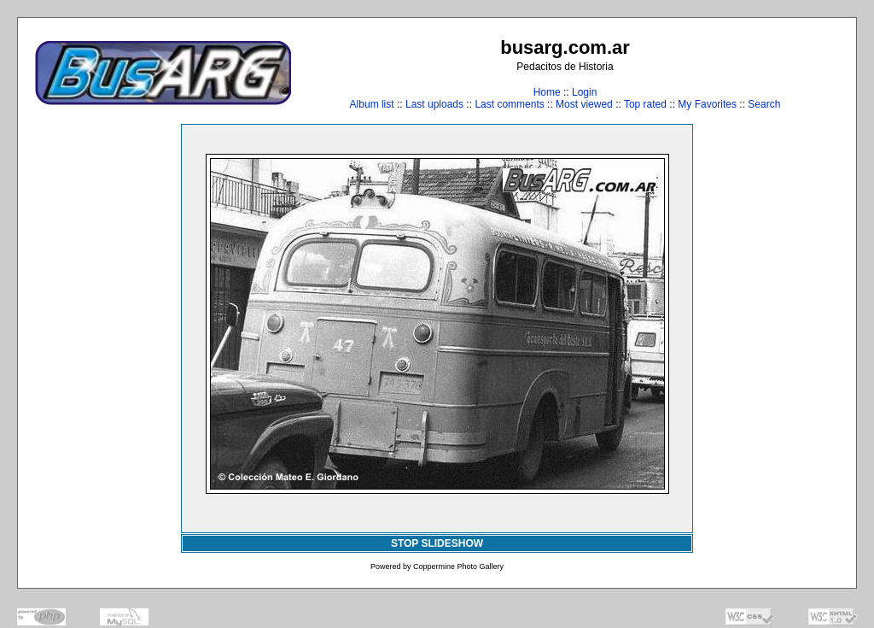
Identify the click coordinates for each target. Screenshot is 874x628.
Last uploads (434, 104)
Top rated (645, 104)
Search (764, 104)
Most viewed (584, 104)
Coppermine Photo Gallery (458, 566)
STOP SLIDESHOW (437, 543)
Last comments (509, 104)
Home (547, 92)
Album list (372, 104)
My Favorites (707, 104)
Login (584, 92)
